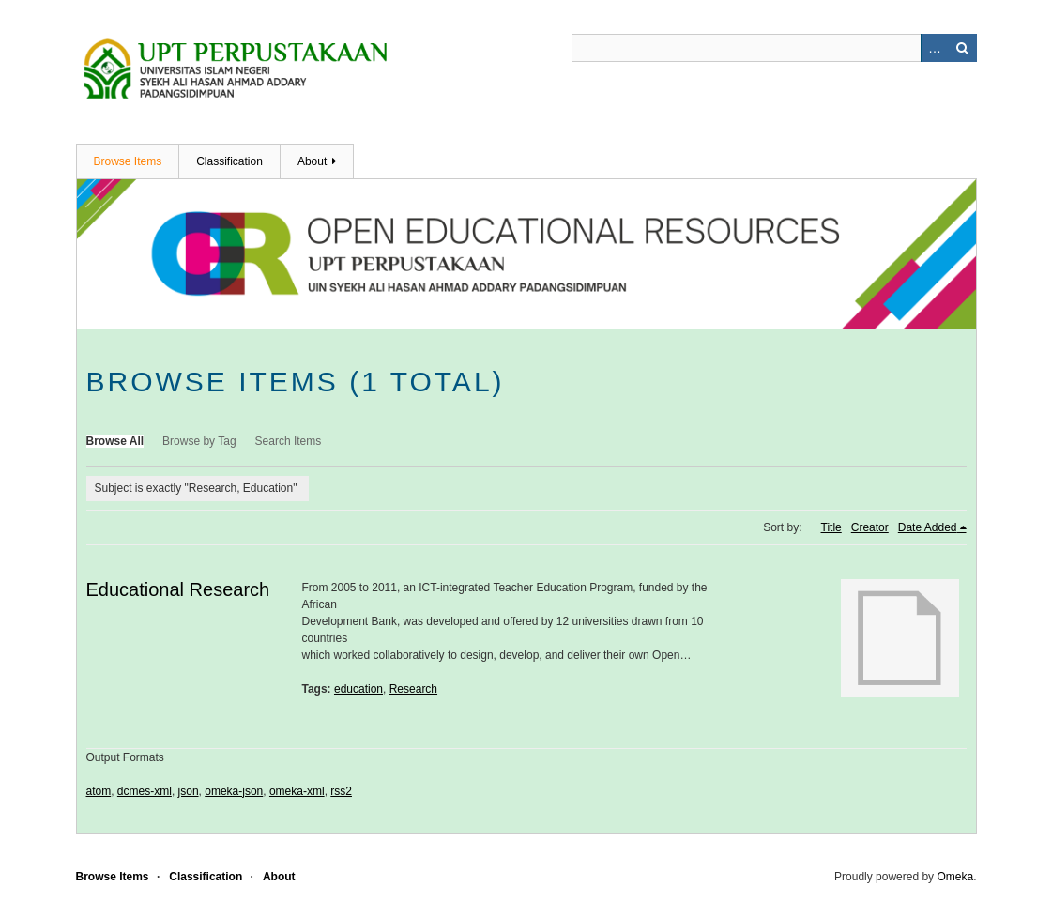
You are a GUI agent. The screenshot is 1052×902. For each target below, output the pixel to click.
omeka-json (234, 791)
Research (413, 689)
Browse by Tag (199, 441)
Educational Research (178, 589)
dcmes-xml (144, 791)
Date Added (927, 527)
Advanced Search (935, 48)
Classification (229, 161)
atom (99, 791)
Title (831, 527)
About (312, 161)
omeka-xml (297, 791)
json (188, 791)
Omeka (955, 876)
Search (963, 48)
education (358, 689)
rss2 (341, 791)
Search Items (288, 441)
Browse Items (128, 161)
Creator (870, 527)
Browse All (115, 441)
